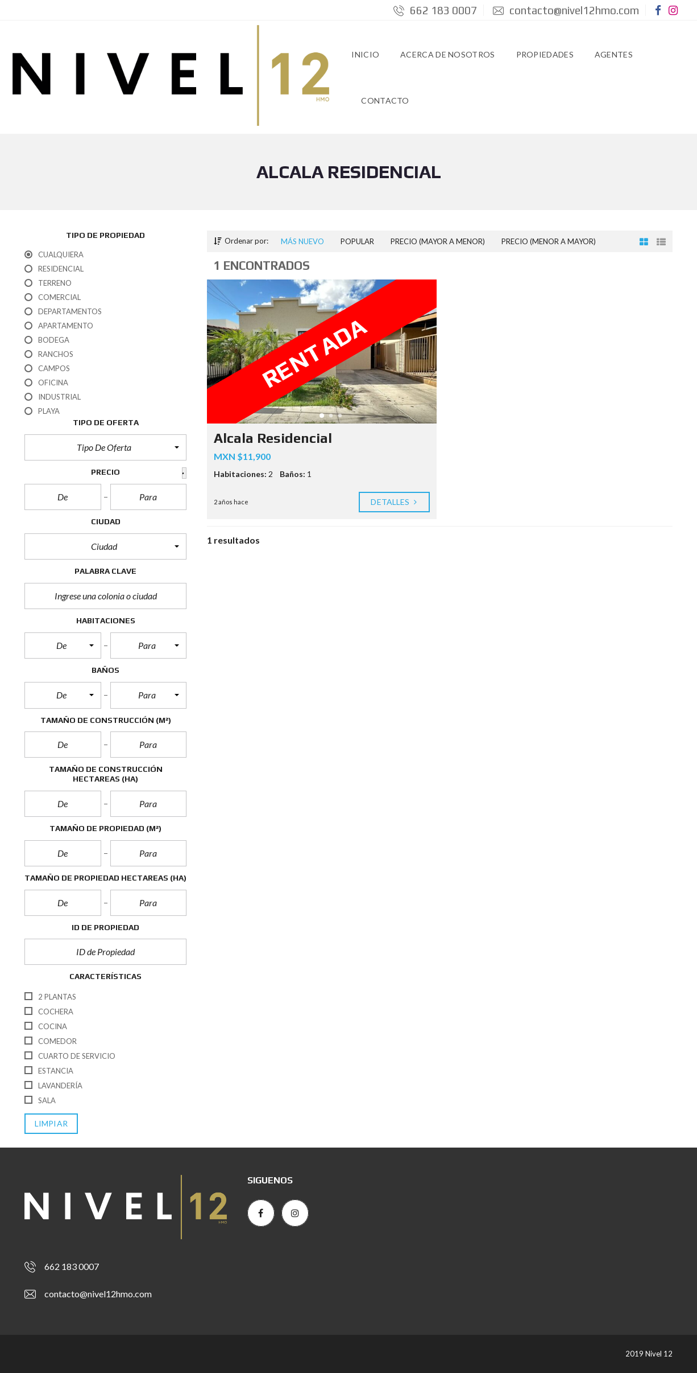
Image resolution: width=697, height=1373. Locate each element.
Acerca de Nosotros (447, 54)
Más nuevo (302, 241)
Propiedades (545, 54)
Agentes (614, 54)
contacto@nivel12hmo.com (566, 10)
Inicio (365, 54)
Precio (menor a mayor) (548, 241)
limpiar (51, 1124)
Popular (357, 241)
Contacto (385, 100)
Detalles (394, 502)
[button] (105, 447)
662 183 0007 (435, 10)
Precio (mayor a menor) (438, 241)
